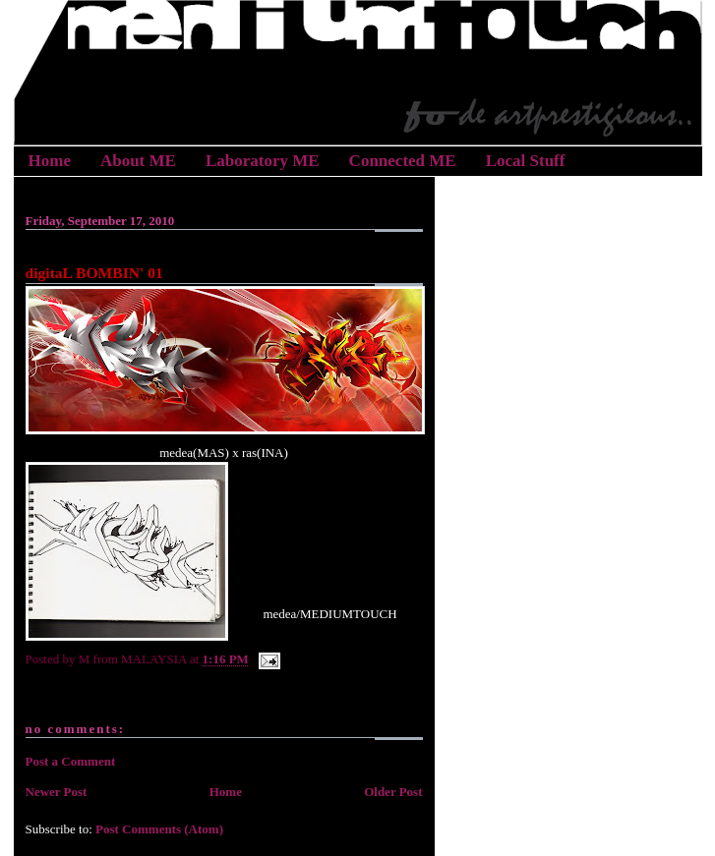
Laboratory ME (263, 160)
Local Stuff (526, 160)
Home (50, 160)
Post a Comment (71, 761)
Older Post (393, 791)
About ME (138, 160)
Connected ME (402, 160)
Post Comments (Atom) (159, 829)
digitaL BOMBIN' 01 (94, 272)
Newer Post (57, 791)
